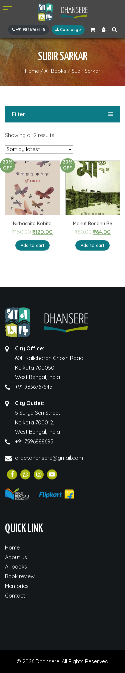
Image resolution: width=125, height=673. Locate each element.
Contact (15, 595)
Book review (20, 576)
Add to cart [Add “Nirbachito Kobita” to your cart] (32, 245)
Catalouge (68, 29)
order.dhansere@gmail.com (49, 457)
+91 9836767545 (28, 29)
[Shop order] (39, 149)
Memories (17, 586)
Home (12, 547)
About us (16, 557)
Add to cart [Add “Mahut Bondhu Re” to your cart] (92, 245)
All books (16, 566)
